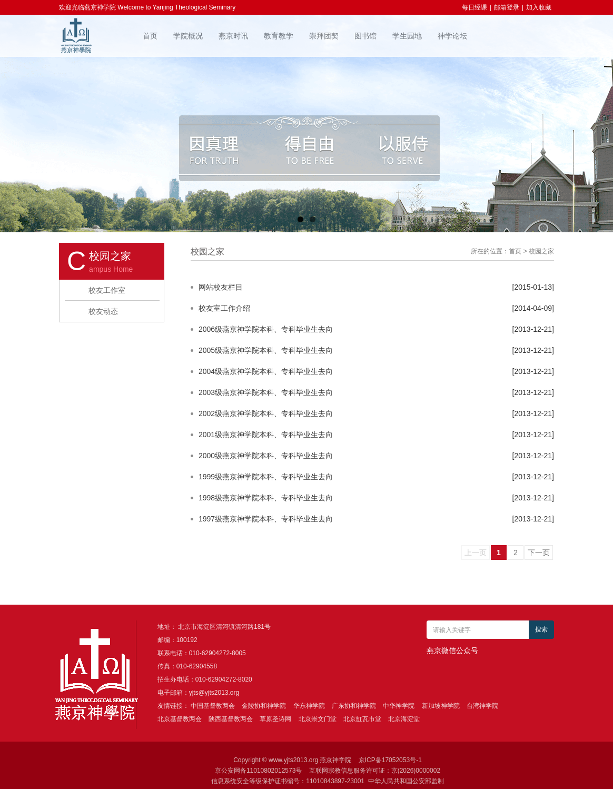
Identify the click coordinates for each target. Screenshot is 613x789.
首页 (150, 36)
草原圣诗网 (275, 719)
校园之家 (541, 251)
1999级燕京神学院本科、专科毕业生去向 (266, 476)
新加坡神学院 (441, 705)
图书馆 (365, 36)
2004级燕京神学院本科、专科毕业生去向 (266, 371)
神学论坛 (452, 36)
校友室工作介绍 (224, 308)
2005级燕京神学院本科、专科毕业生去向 (266, 350)
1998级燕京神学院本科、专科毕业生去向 (266, 498)
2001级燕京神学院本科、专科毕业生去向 (266, 434)
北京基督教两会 (179, 719)
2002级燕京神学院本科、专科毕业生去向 (266, 413)
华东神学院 (309, 705)
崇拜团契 (324, 36)
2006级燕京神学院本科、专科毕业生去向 (266, 329)
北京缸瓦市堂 (362, 719)
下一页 (539, 552)
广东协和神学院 (354, 705)
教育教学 (278, 36)
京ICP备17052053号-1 (390, 760)
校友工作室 (106, 290)
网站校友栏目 (221, 287)
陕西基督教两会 (231, 719)
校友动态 (103, 311)
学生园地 (407, 36)
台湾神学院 (482, 705)
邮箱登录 (506, 7)
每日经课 (474, 7)
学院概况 (188, 36)
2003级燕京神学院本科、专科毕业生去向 (266, 392)
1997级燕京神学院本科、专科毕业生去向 (266, 519)
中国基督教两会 (213, 705)
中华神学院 (398, 705)
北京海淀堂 (404, 719)
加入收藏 (538, 7)
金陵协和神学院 (264, 705)
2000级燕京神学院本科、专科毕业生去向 (266, 455)
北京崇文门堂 (318, 719)
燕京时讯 (233, 36)
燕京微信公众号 (452, 650)
